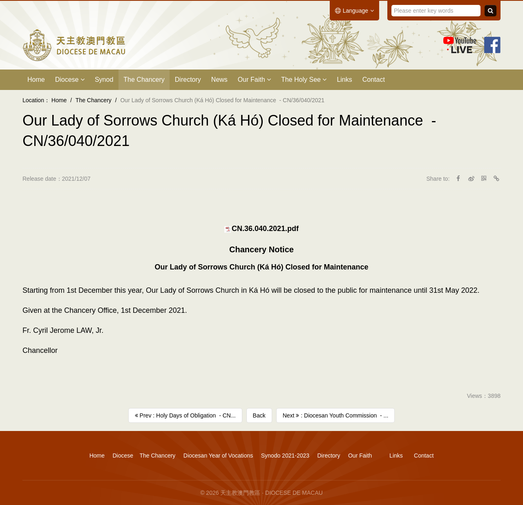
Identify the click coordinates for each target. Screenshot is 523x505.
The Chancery (144, 79)
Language (354, 10)
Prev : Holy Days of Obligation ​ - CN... (185, 415)
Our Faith (254, 79)
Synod (104, 79)
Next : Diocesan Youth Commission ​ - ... (336, 415)
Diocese (70, 79)
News (219, 79)
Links (344, 79)
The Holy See (303, 79)
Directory (188, 79)
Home (36, 79)
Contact (373, 79)
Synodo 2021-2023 (285, 455)
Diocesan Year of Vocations (218, 455)
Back (259, 415)
